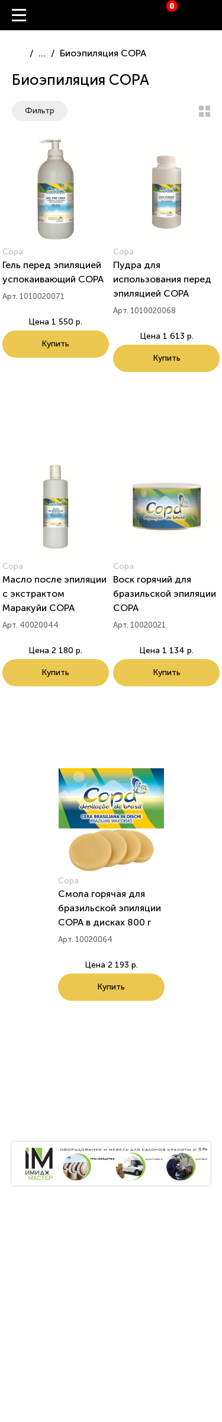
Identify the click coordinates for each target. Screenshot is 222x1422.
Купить (55, 344)
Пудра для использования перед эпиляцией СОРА (162, 279)
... (42, 53)
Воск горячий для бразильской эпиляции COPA (164, 593)
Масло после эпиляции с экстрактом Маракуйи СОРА (54, 593)
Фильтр (39, 111)
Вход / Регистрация (213, 15)
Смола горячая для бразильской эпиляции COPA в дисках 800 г (109, 908)
